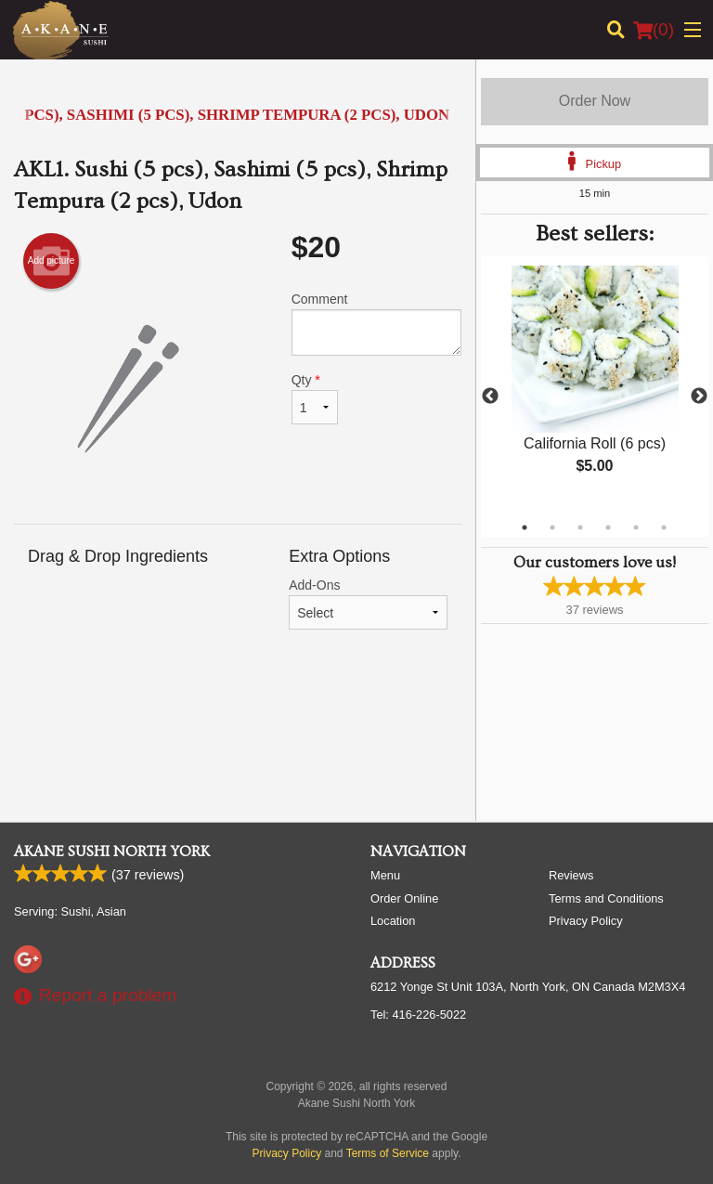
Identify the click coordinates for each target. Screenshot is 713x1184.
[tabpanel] (595, 385)
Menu (385, 875)
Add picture (51, 261)
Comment (376, 324)
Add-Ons (368, 604)
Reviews (571, 875)
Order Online (404, 898)
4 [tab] (608, 527)
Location (392, 921)
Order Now (594, 101)
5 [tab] (636, 527)
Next (699, 396)
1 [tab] (524, 527)
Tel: (418, 1014)
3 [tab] (580, 527)
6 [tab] (664, 527)
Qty (315, 398)
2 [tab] (552, 527)
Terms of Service (387, 1153)
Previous (490, 396)
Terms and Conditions (606, 898)
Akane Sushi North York (112, 851)
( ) (653, 30)
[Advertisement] (237, 732)
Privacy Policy (586, 921)
